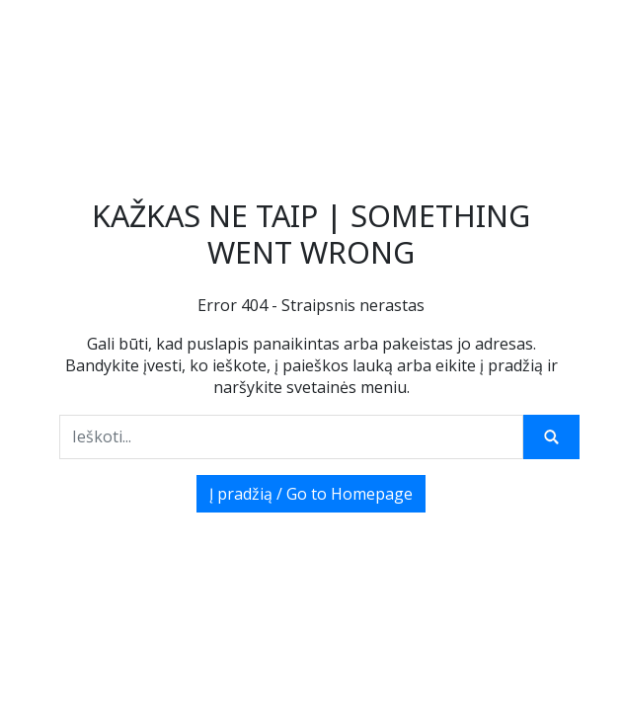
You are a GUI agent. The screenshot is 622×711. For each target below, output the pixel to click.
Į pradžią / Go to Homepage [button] (311, 494)
